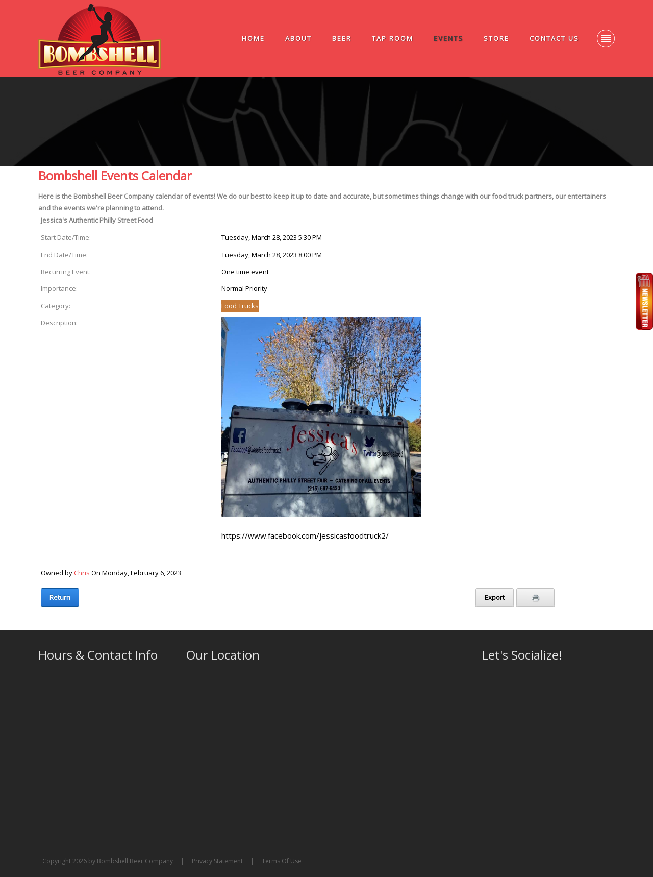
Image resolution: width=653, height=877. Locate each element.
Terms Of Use (282, 861)
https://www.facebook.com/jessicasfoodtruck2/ (305, 535)
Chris (82, 572)
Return (59, 597)
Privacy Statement (217, 861)
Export (495, 597)
